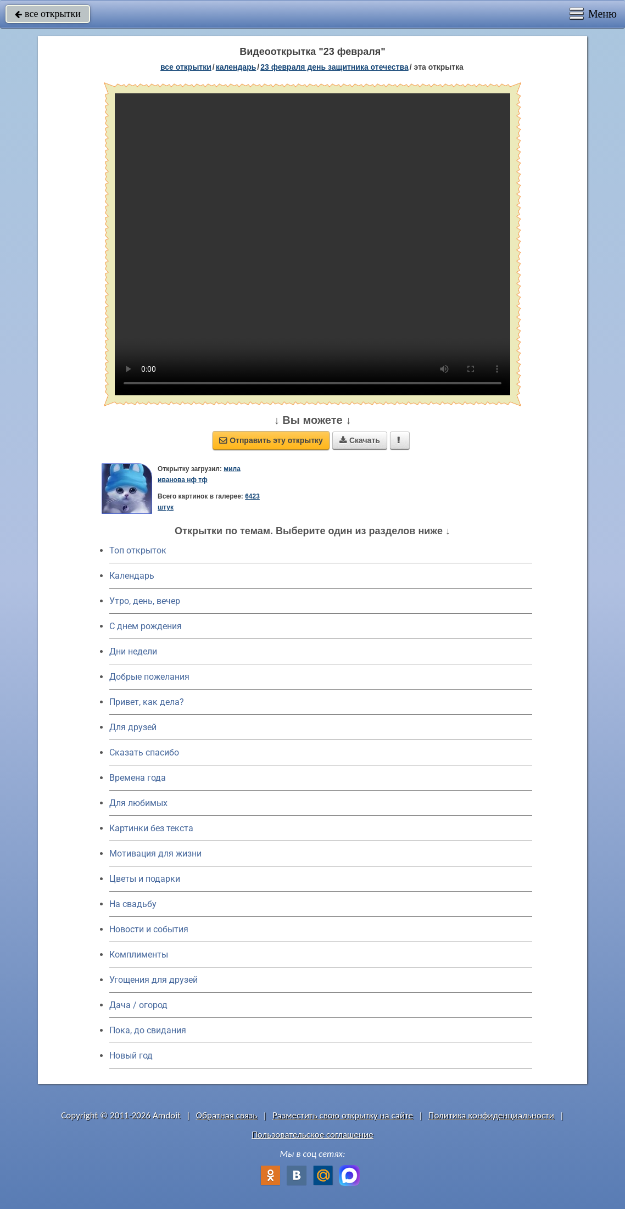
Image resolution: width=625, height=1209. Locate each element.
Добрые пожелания (149, 676)
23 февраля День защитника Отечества (334, 67)
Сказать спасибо (144, 752)
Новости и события (148, 929)
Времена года (137, 778)
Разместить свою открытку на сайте (342, 1115)
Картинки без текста (151, 828)
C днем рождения (145, 626)
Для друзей (133, 727)
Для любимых (138, 803)
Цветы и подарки (144, 879)
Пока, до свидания (147, 1030)
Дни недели (133, 651)
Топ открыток (137, 550)
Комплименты (138, 954)
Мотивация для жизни (155, 853)
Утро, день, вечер (144, 601)
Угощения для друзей (153, 980)
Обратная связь (227, 1115)
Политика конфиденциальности (491, 1115)
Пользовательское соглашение (312, 1134)
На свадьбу (133, 904)
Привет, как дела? (146, 702)
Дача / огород (138, 1005)
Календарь (236, 67)
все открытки (48, 13)
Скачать (359, 440)
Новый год (131, 1055)
